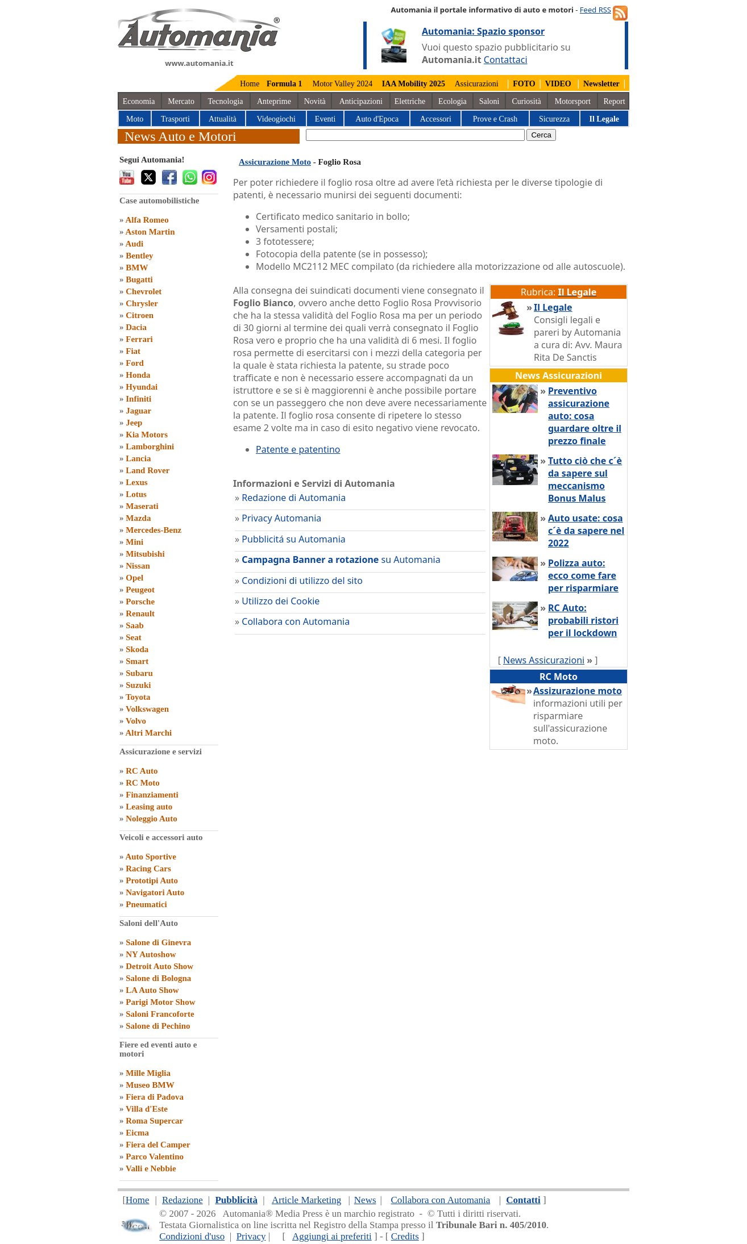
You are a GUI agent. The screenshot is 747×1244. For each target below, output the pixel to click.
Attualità (222, 119)
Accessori (435, 119)
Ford (135, 363)
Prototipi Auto (152, 880)
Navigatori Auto (155, 892)
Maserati (142, 506)
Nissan (138, 565)
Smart (137, 661)
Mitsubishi (145, 553)
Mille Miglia (148, 1073)
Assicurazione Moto (275, 161)
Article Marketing (306, 1200)
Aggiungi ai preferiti (332, 1236)
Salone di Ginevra (158, 942)
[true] (415, 135)
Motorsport (573, 101)
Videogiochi (276, 119)
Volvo (136, 720)
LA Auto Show (152, 990)
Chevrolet (143, 291)
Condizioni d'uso (192, 1236)
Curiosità (526, 101)
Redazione (182, 1200)
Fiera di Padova (155, 1096)
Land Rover (147, 470)
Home (249, 84)
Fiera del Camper (158, 1144)
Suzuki (138, 685)
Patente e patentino (298, 449)
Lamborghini (150, 446)
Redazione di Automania (294, 497)
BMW (137, 267)
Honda (138, 374)
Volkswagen (147, 708)
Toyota (138, 697)
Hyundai (141, 386)
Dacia (136, 327)
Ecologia (452, 101)
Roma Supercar (154, 1120)
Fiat (133, 351)
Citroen (139, 315)
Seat (134, 637)
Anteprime (274, 101)
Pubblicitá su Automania (293, 539)
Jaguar (138, 410)
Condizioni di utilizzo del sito (302, 580)
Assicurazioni (477, 84)
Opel (134, 577)
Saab (135, 625)
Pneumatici (146, 904)
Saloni (489, 101)
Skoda (137, 649)
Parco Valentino (155, 1156)
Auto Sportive (150, 856)
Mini (134, 541)
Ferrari (139, 339)
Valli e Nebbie (151, 1168)
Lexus (136, 482)
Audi (134, 243)
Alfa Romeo (146, 219)
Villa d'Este (147, 1108)
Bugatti (139, 279)
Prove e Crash (495, 119)
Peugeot (140, 589)
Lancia (138, 458)
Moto (134, 119)
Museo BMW (150, 1084)
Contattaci (506, 59)
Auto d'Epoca (377, 119)
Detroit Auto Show (159, 966)
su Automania (341, 559)
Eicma (137, 1132)
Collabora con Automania (296, 621)
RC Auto (141, 770)
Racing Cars (148, 868)
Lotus (136, 494)
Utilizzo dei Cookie (280, 601)
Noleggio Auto (151, 818)
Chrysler (142, 303)
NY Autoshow (151, 954)
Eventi (325, 119)
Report (614, 101)
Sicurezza (554, 119)
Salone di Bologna (158, 978)
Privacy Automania (281, 518)
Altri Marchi (148, 732)
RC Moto (143, 782)
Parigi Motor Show (160, 1002)
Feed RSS (595, 10)
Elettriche (410, 101)
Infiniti (138, 398)
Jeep (134, 422)
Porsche (140, 601)
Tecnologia (225, 101)
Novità (315, 101)
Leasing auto (149, 806)
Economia (139, 101)
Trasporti (175, 119)
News (365, 1200)
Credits (405, 1236)
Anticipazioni (361, 101)
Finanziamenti (152, 794)
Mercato (181, 101)
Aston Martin (150, 231)
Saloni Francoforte (160, 1013)
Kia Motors (147, 434)
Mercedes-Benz (153, 530)
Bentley (139, 255)
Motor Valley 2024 (343, 84)
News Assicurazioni (543, 660)
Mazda (138, 518)
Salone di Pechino (158, 1025)
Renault (140, 613)
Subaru (139, 673)
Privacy (251, 1236)
